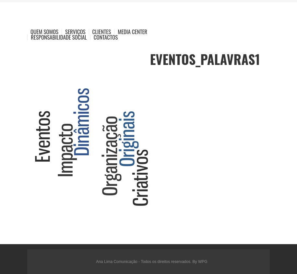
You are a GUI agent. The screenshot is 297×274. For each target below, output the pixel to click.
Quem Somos (44, 31)
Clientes (101, 31)
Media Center (132, 31)
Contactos (106, 37)
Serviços (75, 31)
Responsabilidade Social (59, 37)
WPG (203, 261)
